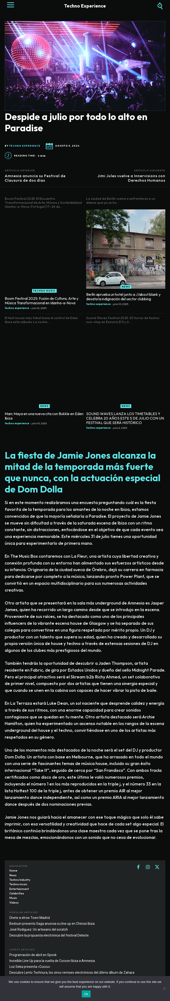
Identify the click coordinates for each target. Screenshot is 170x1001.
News (126, 286)
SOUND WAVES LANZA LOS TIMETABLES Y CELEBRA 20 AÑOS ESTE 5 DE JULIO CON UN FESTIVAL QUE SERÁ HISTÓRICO (125, 418)
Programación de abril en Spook (33, 955)
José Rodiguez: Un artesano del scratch (38, 929)
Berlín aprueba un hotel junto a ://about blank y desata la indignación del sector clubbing (123, 296)
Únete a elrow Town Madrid (29, 918)
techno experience (24, 145)
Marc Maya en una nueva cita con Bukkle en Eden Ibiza (44, 415)
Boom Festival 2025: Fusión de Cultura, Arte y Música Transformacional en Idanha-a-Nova (41, 300)
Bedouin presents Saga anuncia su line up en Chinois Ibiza (52, 923)
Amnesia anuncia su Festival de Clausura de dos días (35, 178)
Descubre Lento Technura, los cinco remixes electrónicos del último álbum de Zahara (71, 972)
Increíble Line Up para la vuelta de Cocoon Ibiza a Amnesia (52, 961)
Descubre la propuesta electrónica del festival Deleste (49, 935)
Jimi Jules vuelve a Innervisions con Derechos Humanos (131, 178)
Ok (86, 994)
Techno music (44, 290)
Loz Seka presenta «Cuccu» (29, 967)
